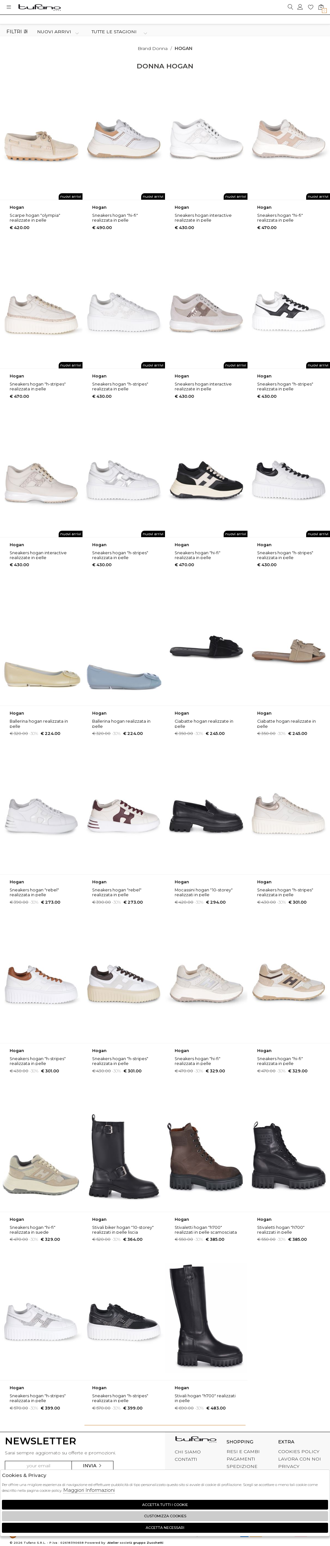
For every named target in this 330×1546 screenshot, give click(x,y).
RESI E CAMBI (243, 1451)
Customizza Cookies (165, 1516)
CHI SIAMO (188, 1452)
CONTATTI (186, 1459)
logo (39, 7)
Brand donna (153, 48)
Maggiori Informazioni (89, 1490)
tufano (196, 1440)
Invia (92, 1466)
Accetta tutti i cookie (165, 1504)
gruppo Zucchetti (148, 1542)
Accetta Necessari (165, 1527)
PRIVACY (288, 1466)
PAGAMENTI (241, 1459)
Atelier (113, 1542)
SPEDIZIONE (242, 1466)
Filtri (17, 32)
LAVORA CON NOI (299, 1459)
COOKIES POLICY (298, 1451)
